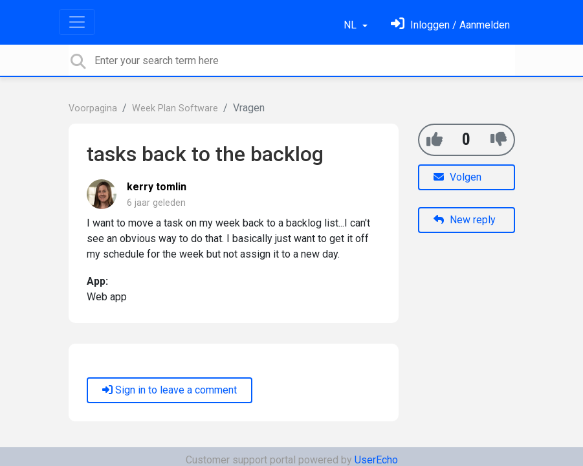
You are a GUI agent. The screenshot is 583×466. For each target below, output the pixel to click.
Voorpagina (93, 108)
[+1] (434, 139)
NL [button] (351, 25)
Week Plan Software (175, 108)
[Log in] (450, 25)
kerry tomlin (156, 187)
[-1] (498, 139)
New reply (465, 220)
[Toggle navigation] (77, 22)
